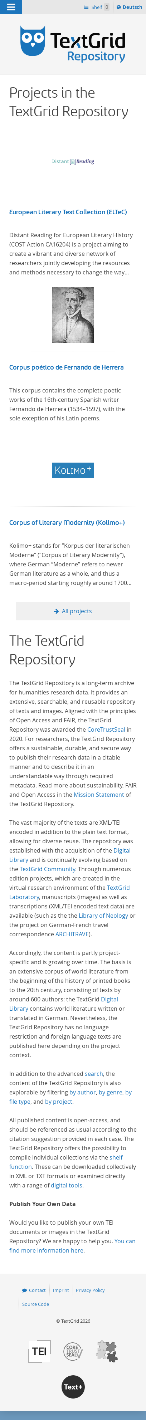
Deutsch (133, 8)
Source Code (35, 1304)
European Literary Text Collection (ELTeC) (68, 212)
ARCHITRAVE (72, 934)
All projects (77, 611)
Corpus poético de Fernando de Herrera (66, 367)
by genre (110, 1092)
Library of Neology (103, 915)
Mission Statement (99, 795)
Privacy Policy (90, 1290)
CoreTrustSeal (106, 729)
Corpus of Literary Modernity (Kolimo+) (67, 523)
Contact (37, 1290)
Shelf (100, 7)
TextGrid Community (47, 869)
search (94, 1074)
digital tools (66, 1185)
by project (58, 1102)
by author (82, 1092)
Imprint (61, 1290)
